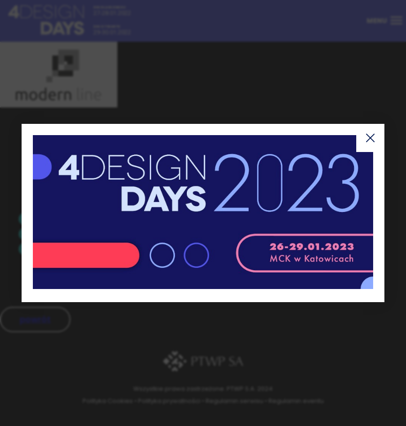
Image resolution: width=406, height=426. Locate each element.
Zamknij (370, 138)
